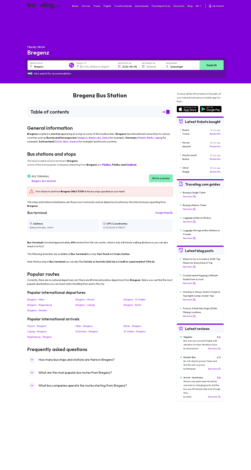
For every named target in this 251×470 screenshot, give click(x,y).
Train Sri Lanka (134, 429)
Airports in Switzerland (187, 439)
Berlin (150, 137)
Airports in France (185, 429)
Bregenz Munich (84, 299)
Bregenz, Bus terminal (44, 181)
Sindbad (131, 164)
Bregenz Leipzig (85, 304)
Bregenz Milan (35, 299)
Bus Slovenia (84, 436)
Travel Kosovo (36, 459)
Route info (215, 133)
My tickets (216, 6)
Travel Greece (36, 436)
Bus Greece (84, 439)
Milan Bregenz (84, 326)
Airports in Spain (184, 426)
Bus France (83, 443)
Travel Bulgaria (36, 433)
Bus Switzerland (86, 453)
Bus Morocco (84, 426)
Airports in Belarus (185, 436)
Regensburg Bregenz (39, 336)
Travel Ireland (36, 456)
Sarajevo (82, 137)
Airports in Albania (185, 449)
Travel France (36, 446)
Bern (65, 141)
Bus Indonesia (85, 459)
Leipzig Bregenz (36, 331)
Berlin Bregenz (132, 326)
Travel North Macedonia (41, 429)
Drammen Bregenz (86, 331)
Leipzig (158, 137)
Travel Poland (36, 449)
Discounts (179, 6)
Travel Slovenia (36, 453)
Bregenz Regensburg (39, 304)
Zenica (105, 137)
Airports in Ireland (185, 433)
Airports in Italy (184, 443)
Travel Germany (37, 439)
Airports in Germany (186, 446)
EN (199, 6)
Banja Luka (95, 137)
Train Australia (134, 439)
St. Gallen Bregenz (135, 331)
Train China (133, 433)
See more (189, 196)
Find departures (161, 6)
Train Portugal (134, 426)
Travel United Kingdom (40, 426)
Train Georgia (134, 436)
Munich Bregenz (36, 326)
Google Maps (164, 212)
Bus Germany (85, 433)
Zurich (58, 141)
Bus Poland (83, 449)
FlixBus (106, 164)
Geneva (73, 141)
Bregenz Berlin (132, 304)
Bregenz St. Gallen (135, 299)
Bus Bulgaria (84, 429)
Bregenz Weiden (37, 310)
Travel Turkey (36, 443)
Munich (142, 137)
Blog (190, 6)
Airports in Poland (185, 453)
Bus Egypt (83, 446)
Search (211, 65)
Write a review (161, 178)
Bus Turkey (83, 456)
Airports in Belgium (185, 456)
